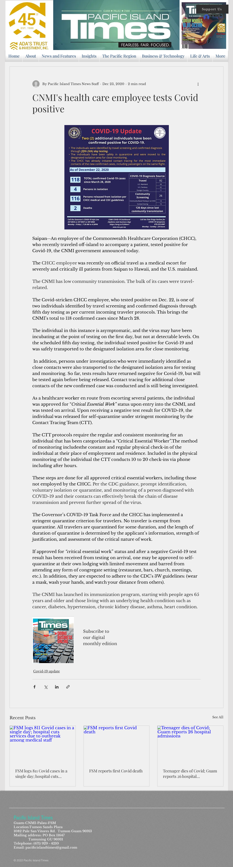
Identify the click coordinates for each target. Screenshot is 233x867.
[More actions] (198, 84)
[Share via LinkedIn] (57, 687)
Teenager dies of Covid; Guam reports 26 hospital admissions (190, 773)
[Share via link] (68, 687)
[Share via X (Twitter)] (45, 687)
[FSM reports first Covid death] (116, 744)
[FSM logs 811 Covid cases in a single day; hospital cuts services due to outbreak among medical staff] (43, 744)
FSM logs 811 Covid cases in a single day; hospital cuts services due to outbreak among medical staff (41, 773)
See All (217, 717)
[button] (212, 9)
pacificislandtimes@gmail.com (51, 847)
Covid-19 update (46, 671)
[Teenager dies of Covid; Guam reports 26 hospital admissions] (190, 744)
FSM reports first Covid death (116, 771)
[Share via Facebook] (34, 687)
